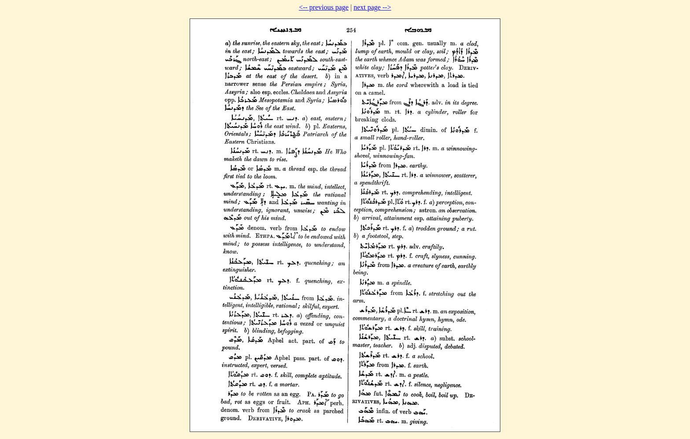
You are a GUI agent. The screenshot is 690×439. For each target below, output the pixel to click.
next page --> (372, 7)
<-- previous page (324, 7)
